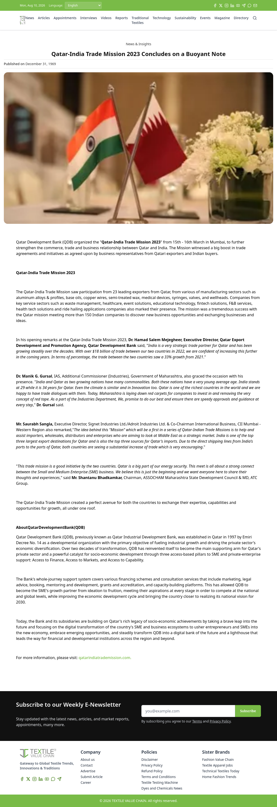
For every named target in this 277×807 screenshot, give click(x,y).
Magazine (222, 18)
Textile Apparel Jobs (217, 765)
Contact (87, 765)
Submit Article (92, 776)
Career (86, 782)
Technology (162, 18)
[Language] (83, 5)
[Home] (22, 20)
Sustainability (185, 18)
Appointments (65, 18)
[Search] (254, 18)
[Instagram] (226, 5)
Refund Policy (152, 771)
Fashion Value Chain (218, 759)
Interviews (88, 18)
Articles (44, 18)
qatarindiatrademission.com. (105, 657)
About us (88, 759)
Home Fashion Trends (219, 776)
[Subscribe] (255, 5)
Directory (241, 18)
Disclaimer (149, 759)
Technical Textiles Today (220, 771)
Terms (197, 721)
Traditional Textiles (140, 20)
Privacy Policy (220, 721)
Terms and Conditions (158, 776)
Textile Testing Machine (159, 782)
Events (205, 18)
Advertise (88, 771)
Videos (106, 18)
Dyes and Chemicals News (161, 788)
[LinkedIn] (232, 5)
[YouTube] (238, 5)
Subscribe (248, 711)
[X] (221, 5)
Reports (121, 18)
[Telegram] (244, 5)
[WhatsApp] (249, 5)
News (29, 18)
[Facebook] (215, 5)
